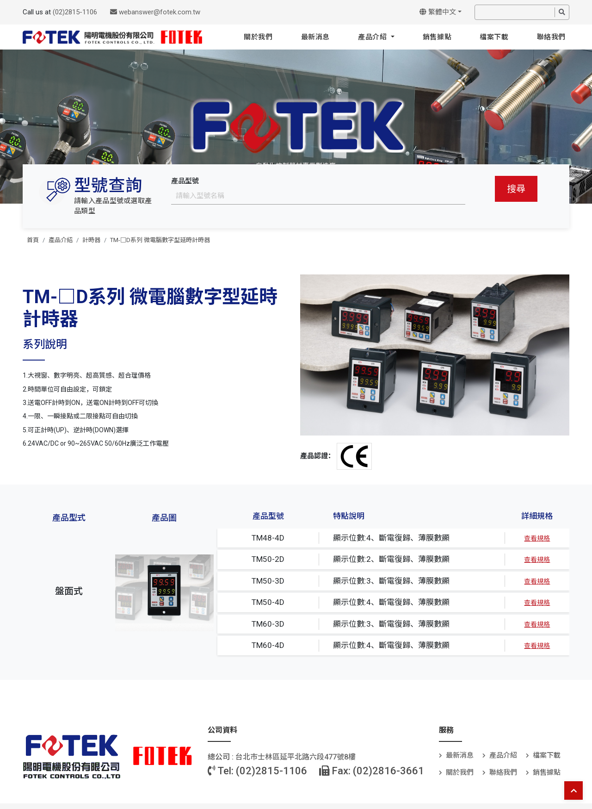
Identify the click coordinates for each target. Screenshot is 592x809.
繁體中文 (437, 12)
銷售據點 (437, 37)
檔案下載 (494, 37)
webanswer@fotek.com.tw (155, 12)
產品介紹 (373, 37)
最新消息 (315, 37)
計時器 (91, 239)
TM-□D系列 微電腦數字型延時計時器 (160, 239)
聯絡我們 (551, 37)
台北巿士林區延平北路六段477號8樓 (295, 757)
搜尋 (516, 188)
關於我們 (258, 37)
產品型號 (185, 181)
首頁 (33, 239)
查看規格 (537, 538)
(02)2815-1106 (75, 12)
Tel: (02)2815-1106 (257, 771)
